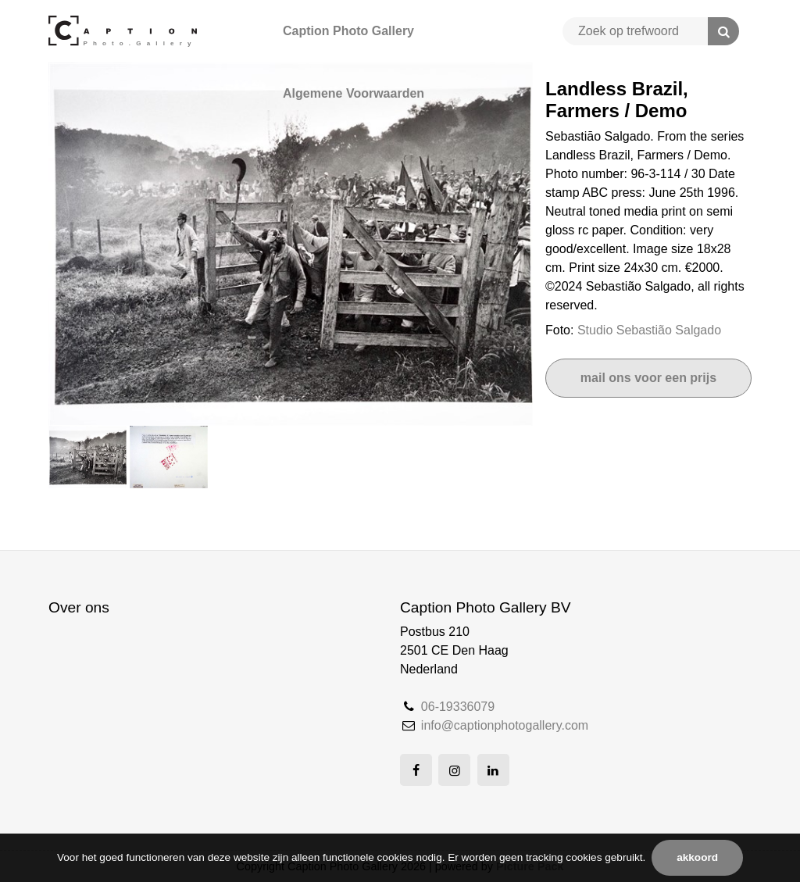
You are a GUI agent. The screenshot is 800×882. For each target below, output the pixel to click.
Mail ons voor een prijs (648, 377)
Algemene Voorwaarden (353, 93)
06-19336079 (458, 706)
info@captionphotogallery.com (504, 725)
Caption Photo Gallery (348, 30)
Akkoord (697, 857)
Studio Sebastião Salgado (649, 330)
